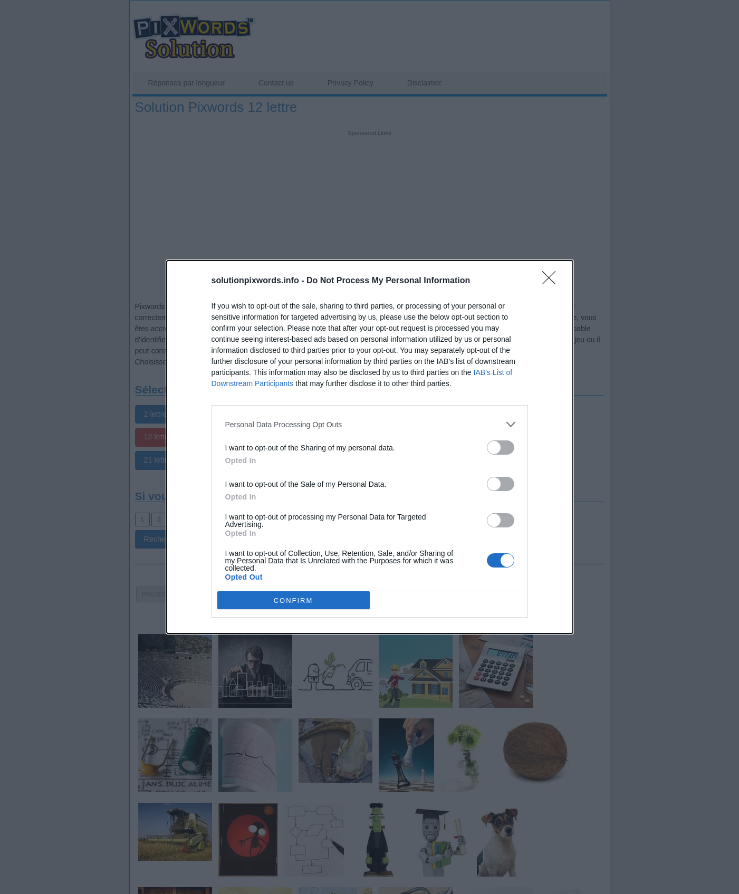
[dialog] (370, 447)
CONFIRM (293, 600)
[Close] (552, 281)
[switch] (500, 447)
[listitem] (369, 424)
